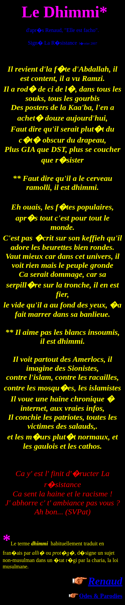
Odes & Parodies (100, 596)
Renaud (105, 581)
